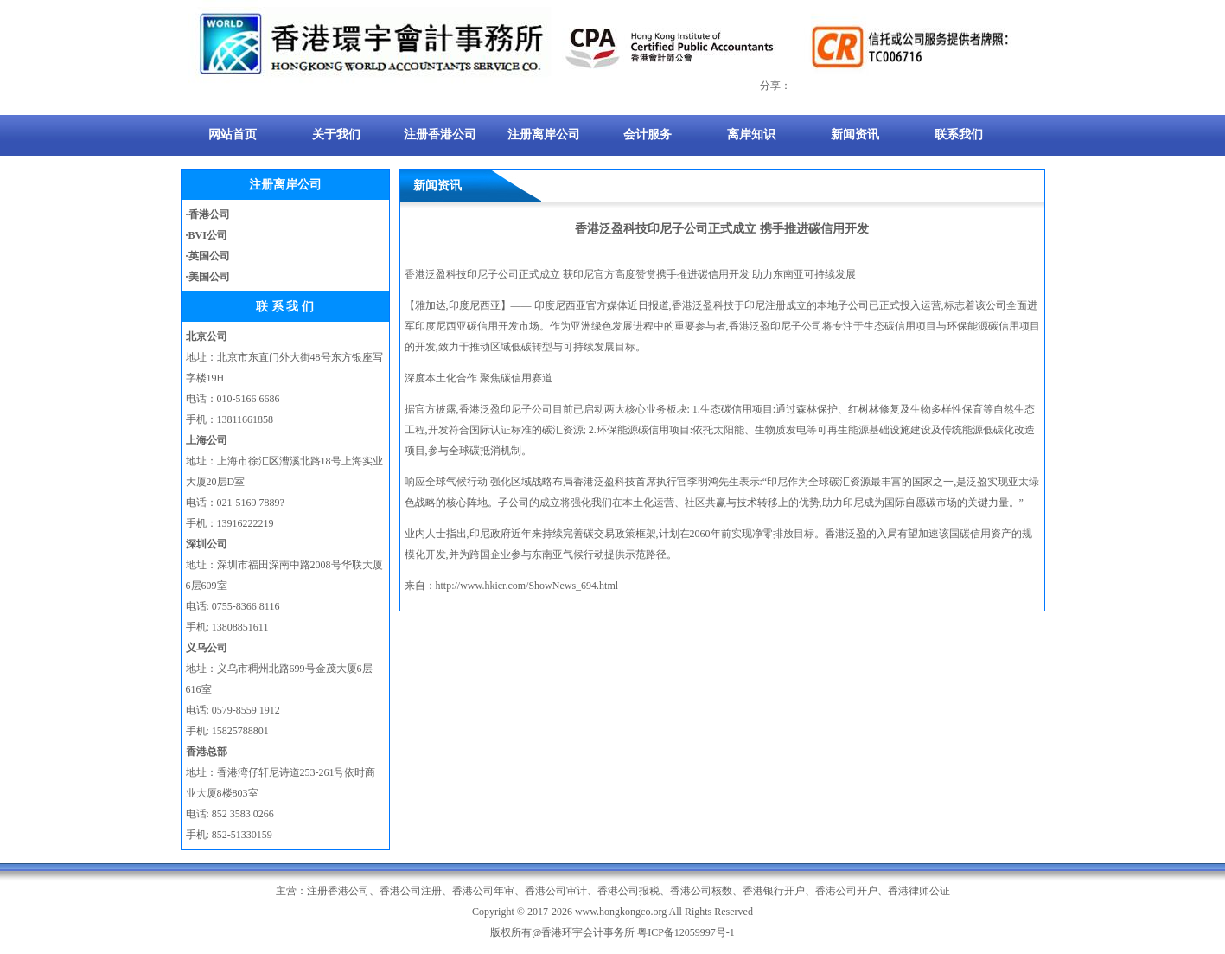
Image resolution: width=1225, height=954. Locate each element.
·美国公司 (208, 277)
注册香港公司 (440, 134)
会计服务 (647, 134)
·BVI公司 (206, 235)
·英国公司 (208, 256)
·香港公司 (208, 214)
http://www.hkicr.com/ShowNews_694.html (527, 585)
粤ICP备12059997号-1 (686, 932)
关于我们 (336, 134)
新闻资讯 (855, 134)
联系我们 (959, 134)
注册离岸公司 (543, 134)
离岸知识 (751, 134)
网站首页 (232, 134)
